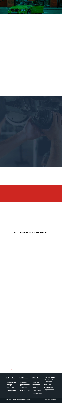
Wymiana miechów (11, 381)
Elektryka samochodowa (24, 390)
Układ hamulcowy (23, 381)
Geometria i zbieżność (24, 392)
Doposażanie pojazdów (37, 392)
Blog (49, 4)
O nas (25, 4)
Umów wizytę (42, 4)
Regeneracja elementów (37, 393)
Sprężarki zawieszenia (11, 382)
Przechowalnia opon (49, 387)
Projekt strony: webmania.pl (50, 399)
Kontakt (54, 4)
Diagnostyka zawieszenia (38, 390)
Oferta (30, 4)
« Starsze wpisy (9, 369)
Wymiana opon (48, 386)
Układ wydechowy (23, 382)
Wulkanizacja (48, 384)
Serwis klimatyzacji (49, 379)
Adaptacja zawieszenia (11, 390)
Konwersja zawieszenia (11, 392)
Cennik (36, 4)
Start (21, 4)
